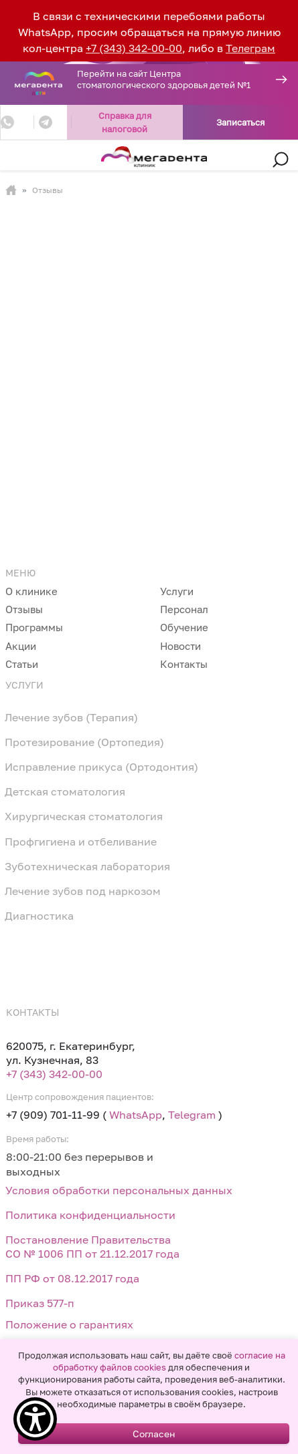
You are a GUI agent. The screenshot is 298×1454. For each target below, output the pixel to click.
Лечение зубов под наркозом (83, 891)
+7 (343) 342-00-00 (134, 48)
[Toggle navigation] (23, 160)
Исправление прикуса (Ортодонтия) (101, 766)
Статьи (21, 664)
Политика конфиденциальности (90, 1215)
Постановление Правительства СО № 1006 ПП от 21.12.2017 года (92, 1246)
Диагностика (39, 915)
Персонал (184, 609)
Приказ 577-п (39, 1303)
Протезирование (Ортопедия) (84, 742)
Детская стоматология (65, 791)
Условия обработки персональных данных (118, 1190)
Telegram (192, 1114)
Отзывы (24, 609)
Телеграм (250, 48)
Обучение (184, 627)
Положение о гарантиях (69, 1324)
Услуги (177, 591)
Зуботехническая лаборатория (87, 866)
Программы (34, 627)
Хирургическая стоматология (84, 816)
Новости (180, 646)
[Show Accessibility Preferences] (35, 1419)
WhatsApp (135, 1114)
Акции (20, 646)
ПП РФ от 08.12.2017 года (72, 1278)
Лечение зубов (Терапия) (71, 717)
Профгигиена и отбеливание (81, 841)
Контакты (184, 664)
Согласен (154, 1433)
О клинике (31, 591)
